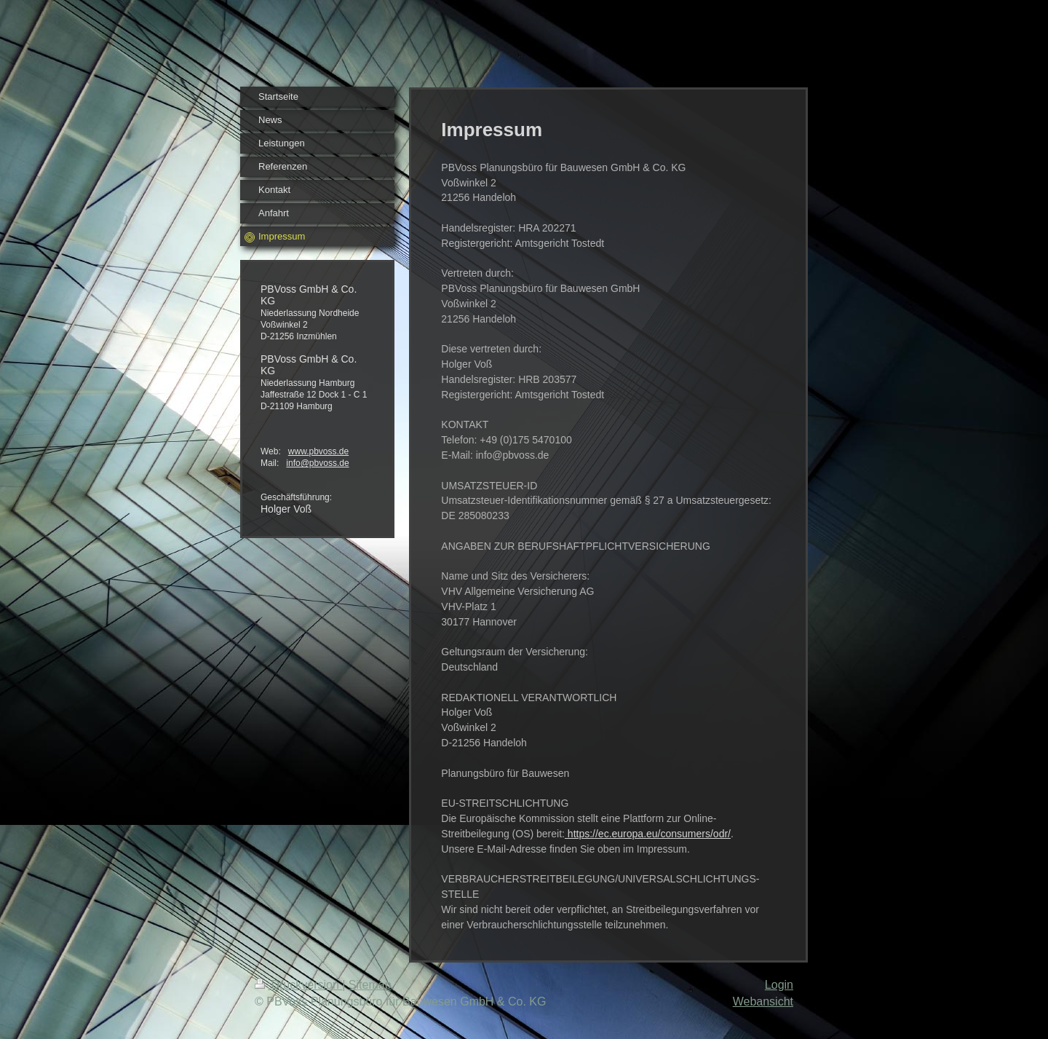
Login (779, 985)
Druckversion (298, 985)
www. (298, 451)
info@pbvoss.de (317, 463)
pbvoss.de (329, 451)
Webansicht (763, 1001)
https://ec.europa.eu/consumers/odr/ (648, 834)
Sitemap (370, 985)
